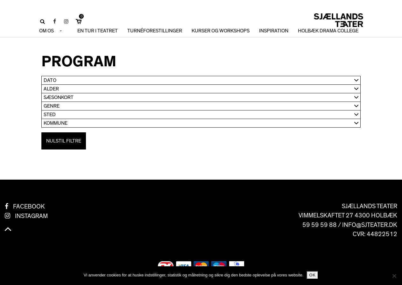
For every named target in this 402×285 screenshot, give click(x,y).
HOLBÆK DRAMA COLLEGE (328, 30)
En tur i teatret (97, 30)
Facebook (29, 206)
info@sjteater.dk (369, 225)
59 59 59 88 (319, 225)
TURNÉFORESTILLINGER (154, 30)
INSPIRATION (273, 30)
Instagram (31, 216)
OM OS (46, 30)
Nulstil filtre (63, 140)
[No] (394, 276)
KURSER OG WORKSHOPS (221, 30)
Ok (312, 275)
